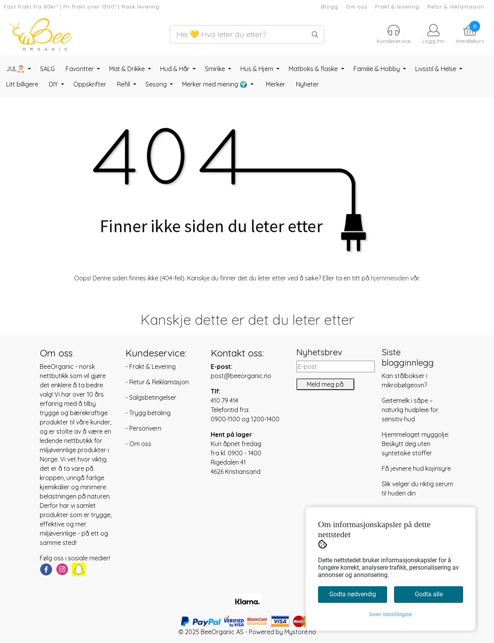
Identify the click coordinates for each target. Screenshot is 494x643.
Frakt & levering (397, 6)
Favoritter (80, 69)
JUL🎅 (16, 69)
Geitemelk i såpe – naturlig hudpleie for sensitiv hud (410, 410)
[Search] (247, 34)
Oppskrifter (89, 84)
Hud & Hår (175, 69)
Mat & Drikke (127, 69)
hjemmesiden (390, 278)
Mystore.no (300, 632)
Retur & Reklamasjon (159, 382)
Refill (124, 84)
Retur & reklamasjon (455, 6)
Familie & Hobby (377, 69)
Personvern (145, 428)
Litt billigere (22, 84)
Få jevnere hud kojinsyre (416, 468)
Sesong (156, 84)
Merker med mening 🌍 (215, 84)
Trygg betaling (150, 413)
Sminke (216, 69)
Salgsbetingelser (152, 397)
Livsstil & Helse (436, 69)
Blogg (329, 6)
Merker (275, 84)
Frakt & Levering (152, 366)
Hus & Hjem (257, 69)
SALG (47, 69)
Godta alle (429, 594)
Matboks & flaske (314, 69)
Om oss (356, 6)
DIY (54, 84)
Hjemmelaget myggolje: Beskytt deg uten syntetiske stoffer (415, 444)
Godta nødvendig (352, 594)
